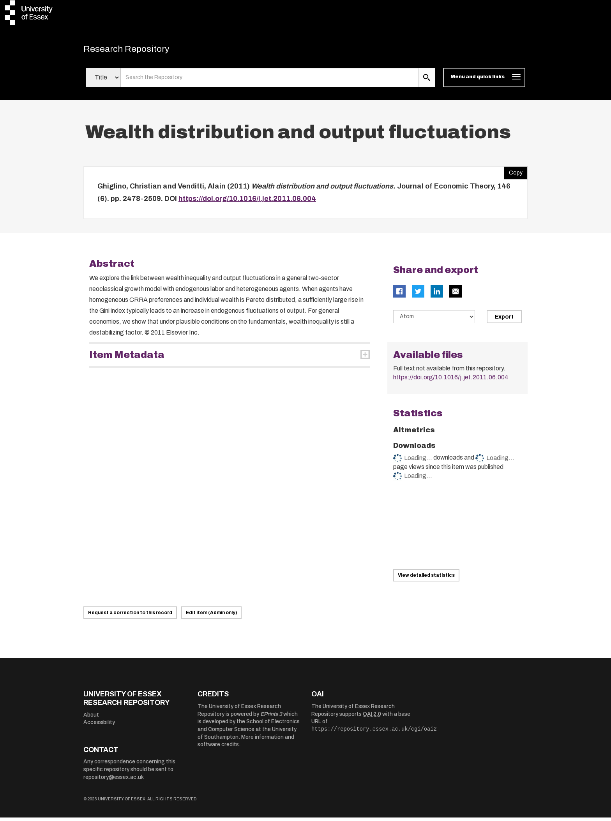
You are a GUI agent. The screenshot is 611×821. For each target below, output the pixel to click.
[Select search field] (103, 81)
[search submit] (426, 81)
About (91, 718)
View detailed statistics (426, 578)
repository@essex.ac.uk (113, 780)
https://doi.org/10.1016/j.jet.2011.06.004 (247, 202)
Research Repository (138, 50)
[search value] (269, 81)
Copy (513, 174)
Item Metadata (126, 358)
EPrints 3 (271, 718)
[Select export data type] (434, 320)
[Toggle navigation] (484, 81)
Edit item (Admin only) (211, 616)
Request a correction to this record (130, 616)
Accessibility (99, 726)
